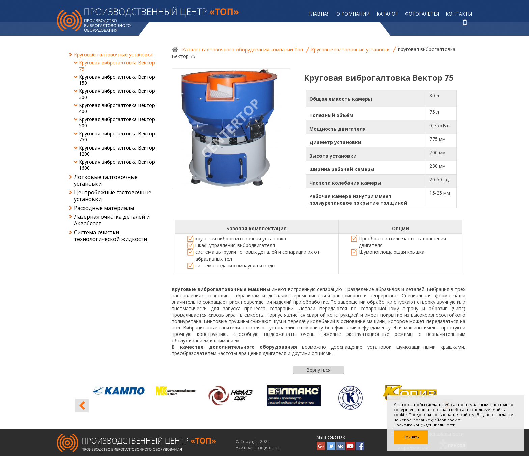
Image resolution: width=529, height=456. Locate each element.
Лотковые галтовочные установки (106, 180)
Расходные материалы (104, 208)
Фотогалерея (422, 13)
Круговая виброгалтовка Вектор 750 (117, 136)
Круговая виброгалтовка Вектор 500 (117, 122)
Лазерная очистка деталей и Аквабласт (112, 220)
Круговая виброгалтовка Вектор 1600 (117, 165)
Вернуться (318, 370)
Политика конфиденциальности (424, 424)
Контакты (459, 13)
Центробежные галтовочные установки (112, 196)
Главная (319, 13)
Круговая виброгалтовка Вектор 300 (117, 94)
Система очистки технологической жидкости (110, 235)
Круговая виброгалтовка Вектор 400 (117, 108)
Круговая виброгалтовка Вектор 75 (117, 65)
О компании (353, 13)
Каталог (387, 13)
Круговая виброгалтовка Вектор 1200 (117, 150)
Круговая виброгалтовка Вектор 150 (117, 80)
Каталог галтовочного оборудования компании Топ (242, 49)
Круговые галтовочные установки (113, 54)
